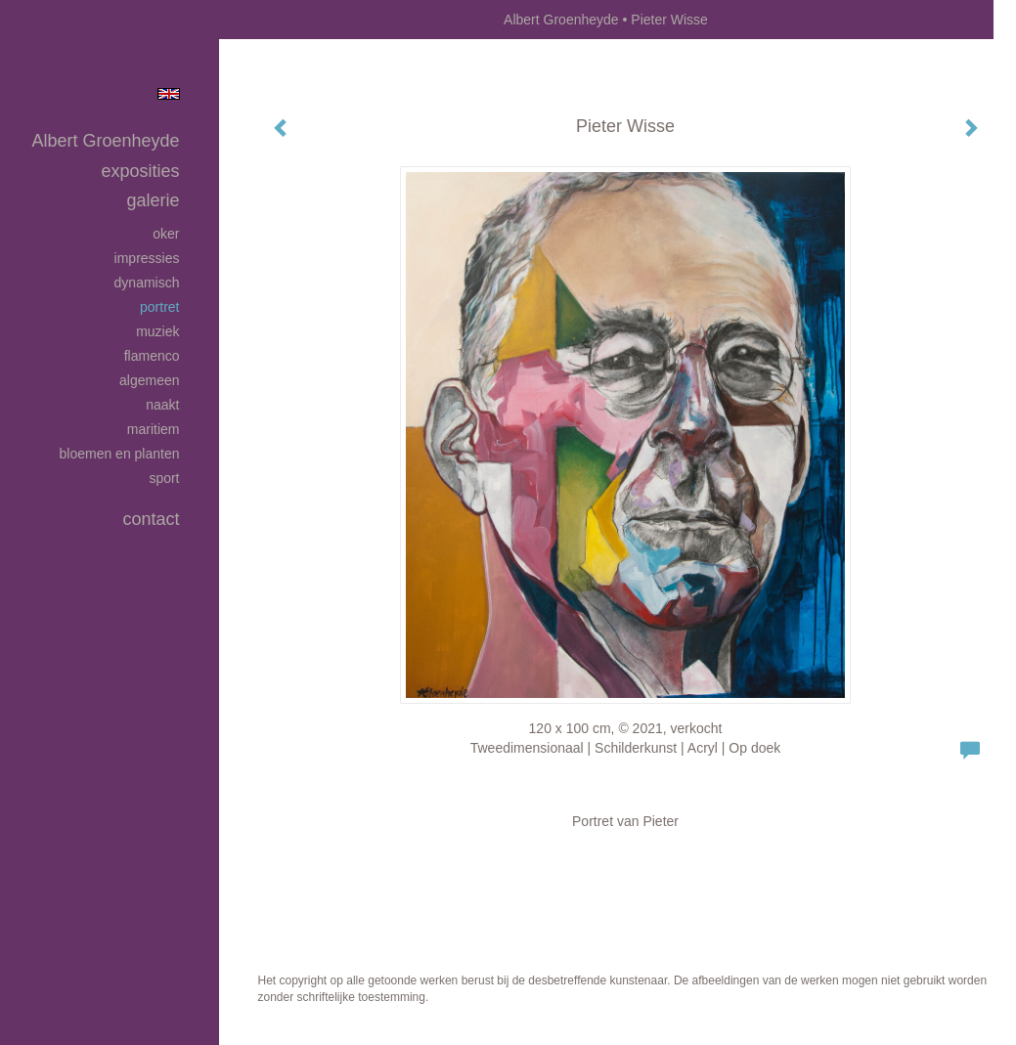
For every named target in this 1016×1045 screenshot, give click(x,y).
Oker (166, 233)
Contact (150, 519)
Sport (164, 478)
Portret (159, 307)
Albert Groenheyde (561, 19)
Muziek (157, 331)
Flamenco (152, 356)
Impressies (147, 258)
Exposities (140, 171)
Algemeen (149, 380)
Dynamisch (147, 282)
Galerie (152, 200)
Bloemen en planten (120, 453)
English (168, 94)
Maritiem (153, 429)
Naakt (162, 405)
